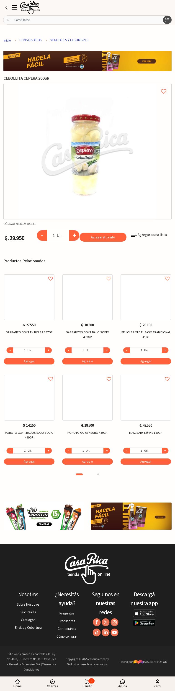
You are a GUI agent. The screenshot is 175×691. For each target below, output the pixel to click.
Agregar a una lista (149, 234)
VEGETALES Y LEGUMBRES (69, 40)
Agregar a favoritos (29, 273)
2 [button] (98, 474)
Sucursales (28, 612)
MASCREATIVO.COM (150, 662)
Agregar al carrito (103, 237)
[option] (87, 151)
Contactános (67, 629)
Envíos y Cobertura (28, 627)
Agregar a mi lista (87, 86)
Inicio (7, 40)
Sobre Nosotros (28, 604)
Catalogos (28, 620)
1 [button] (79, 474)
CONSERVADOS (30, 40)
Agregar (29, 361)
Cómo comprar (67, 636)
